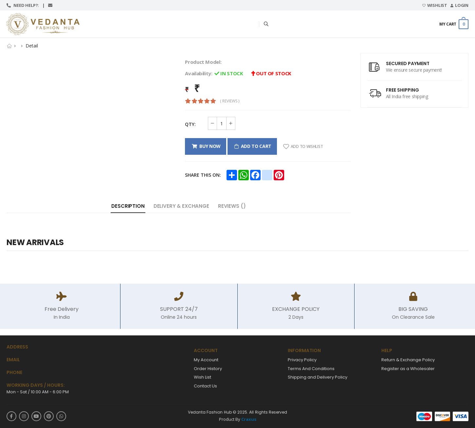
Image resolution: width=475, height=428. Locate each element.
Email (13, 360)
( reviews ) (229, 101)
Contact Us (205, 386)
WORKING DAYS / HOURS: (36, 385)
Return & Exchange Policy (408, 360)
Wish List (202, 377)
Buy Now (209, 146)
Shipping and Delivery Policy (317, 377)
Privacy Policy (302, 360)
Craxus (248, 419)
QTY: (190, 124)
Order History (208, 369)
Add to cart (255, 146)
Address (17, 347)
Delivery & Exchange (181, 206)
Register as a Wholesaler (408, 369)
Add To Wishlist (303, 147)
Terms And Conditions (311, 369)
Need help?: (25, 5)
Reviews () (232, 206)
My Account (206, 360)
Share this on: (203, 175)
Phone (14, 372)
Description (127, 206)
